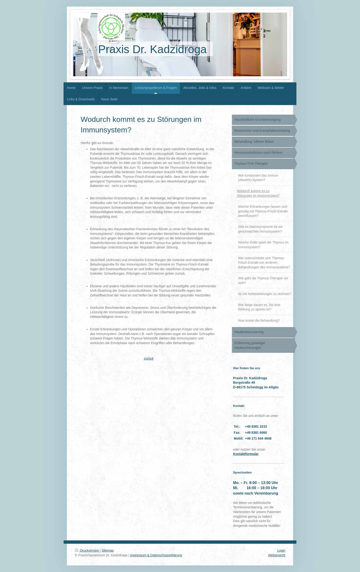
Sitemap (108, 550)
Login (281, 550)
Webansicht (276, 555)
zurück (148, 358)
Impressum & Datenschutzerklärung (156, 555)
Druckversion (87, 550)
